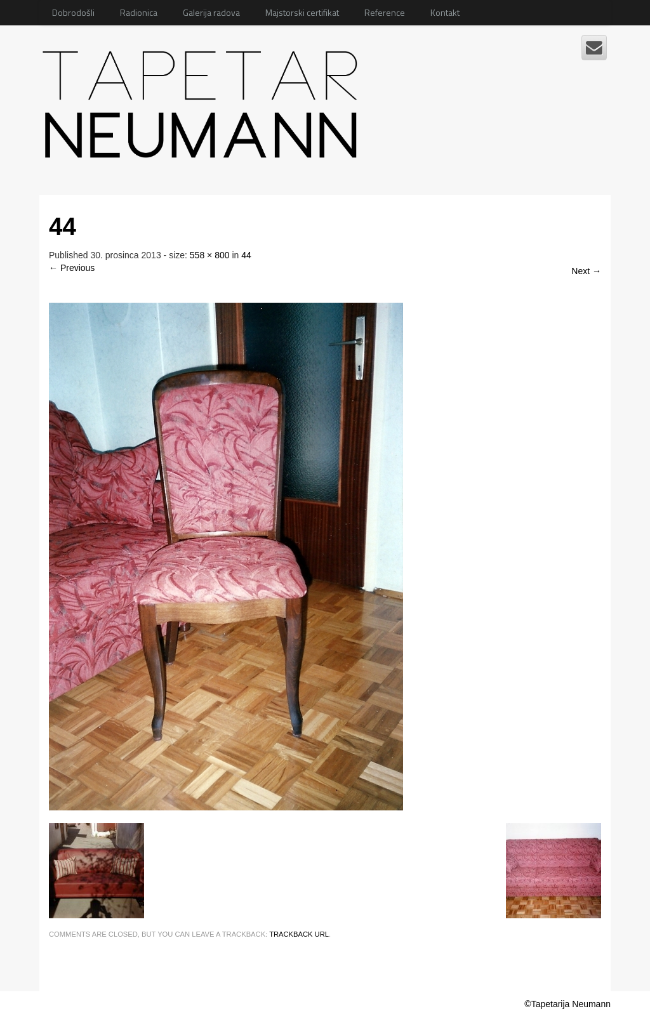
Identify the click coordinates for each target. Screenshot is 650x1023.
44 (246, 255)
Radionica (138, 12)
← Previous (72, 268)
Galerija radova (211, 12)
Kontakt (445, 12)
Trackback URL (299, 934)
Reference (384, 12)
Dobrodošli (73, 12)
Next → (586, 271)
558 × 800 (210, 255)
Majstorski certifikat (302, 12)
